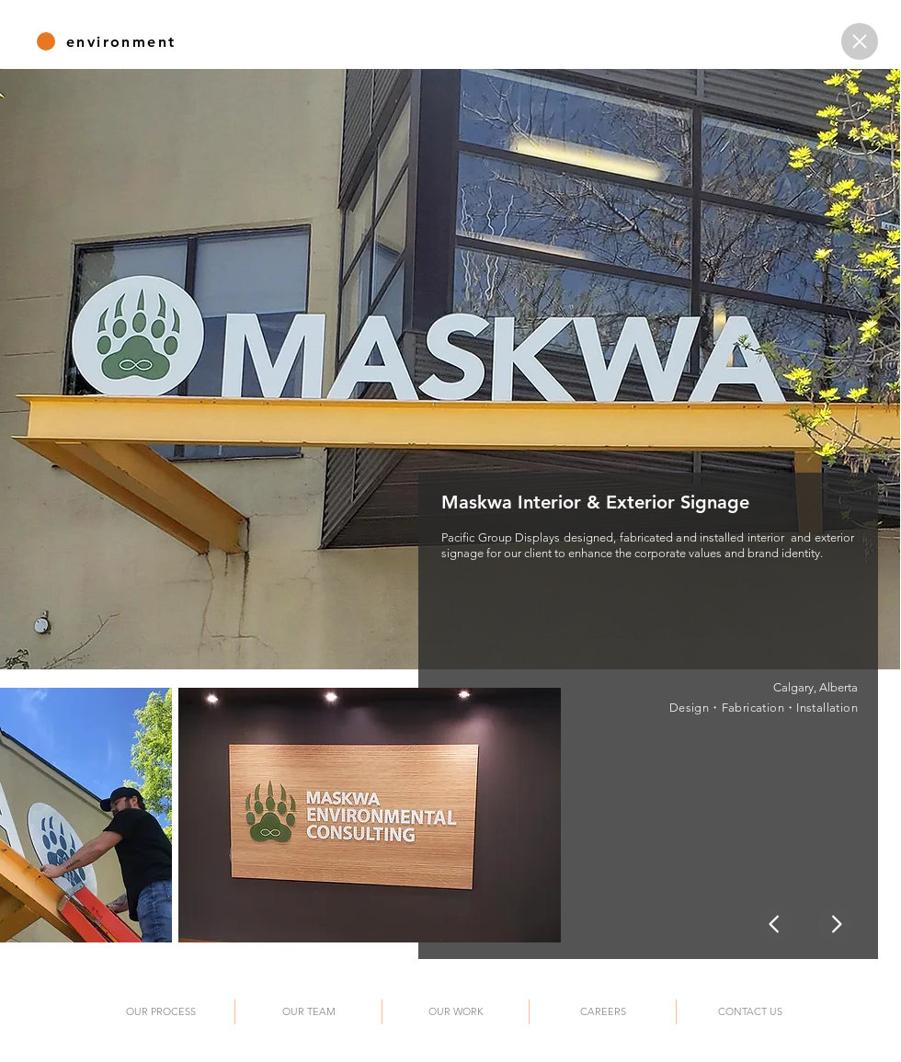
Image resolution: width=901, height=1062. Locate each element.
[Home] (859, 41)
